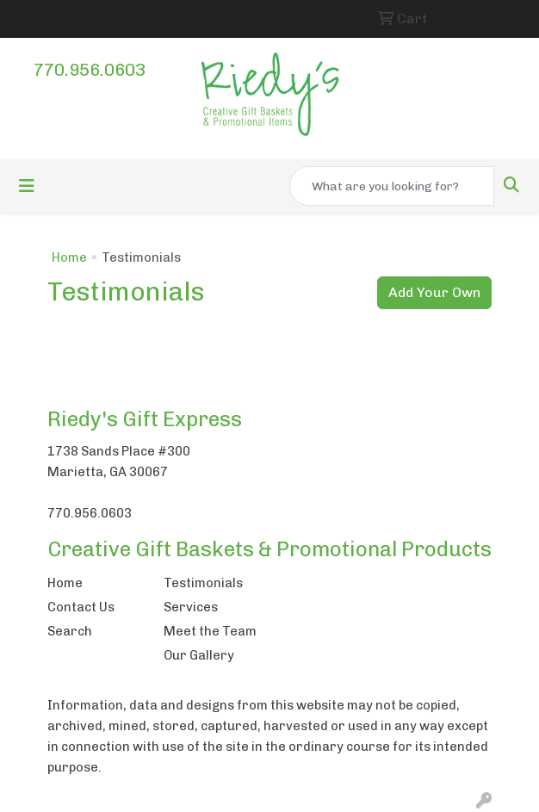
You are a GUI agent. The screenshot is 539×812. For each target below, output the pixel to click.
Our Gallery (199, 655)
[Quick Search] (391, 186)
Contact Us (81, 607)
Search (69, 631)
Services (191, 607)
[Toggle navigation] (27, 186)
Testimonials (203, 583)
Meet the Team (210, 631)
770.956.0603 (90, 69)
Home (69, 257)
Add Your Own (434, 292)
